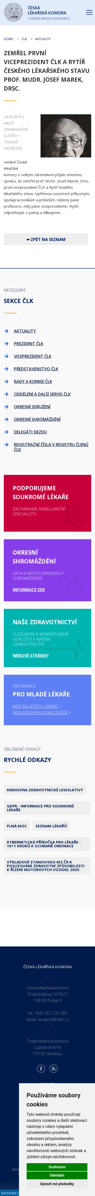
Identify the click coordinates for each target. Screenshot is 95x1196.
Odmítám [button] (57, 1175)
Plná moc (17, 825)
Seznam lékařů (51, 825)
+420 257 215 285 (51, 1013)
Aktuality (43, 39)
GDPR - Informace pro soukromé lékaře (40, 807)
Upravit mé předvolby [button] (57, 1184)
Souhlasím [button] (57, 1167)
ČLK (24, 39)
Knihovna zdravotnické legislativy (45, 789)
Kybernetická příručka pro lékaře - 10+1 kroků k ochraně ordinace (44, 843)
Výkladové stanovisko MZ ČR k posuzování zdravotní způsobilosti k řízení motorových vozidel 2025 (46, 865)
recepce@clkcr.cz (53, 1019)
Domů (8, 39)
